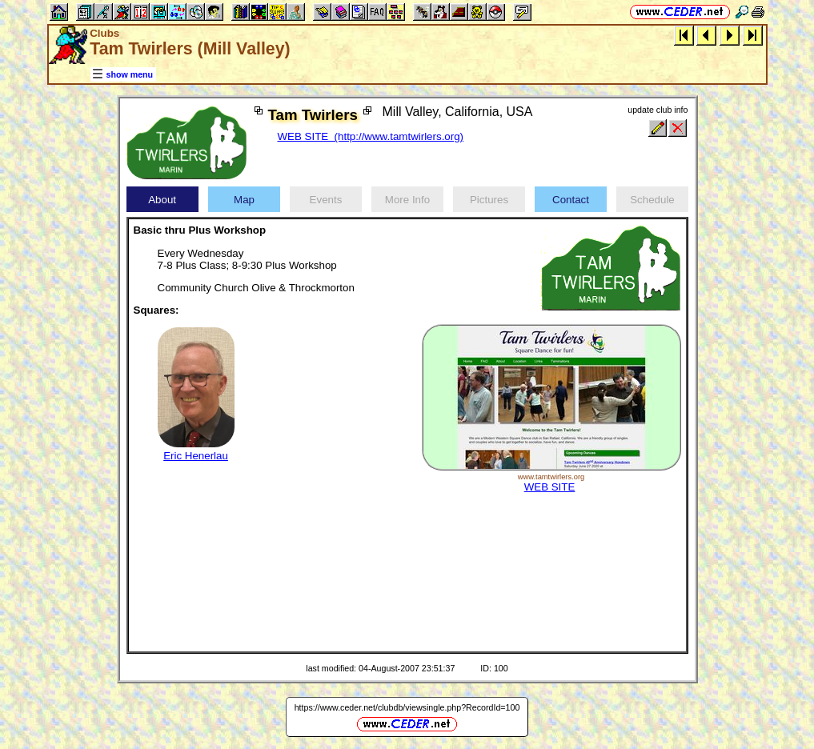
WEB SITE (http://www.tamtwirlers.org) (371, 136)
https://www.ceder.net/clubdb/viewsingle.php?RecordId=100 (407, 707)
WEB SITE (549, 487)
